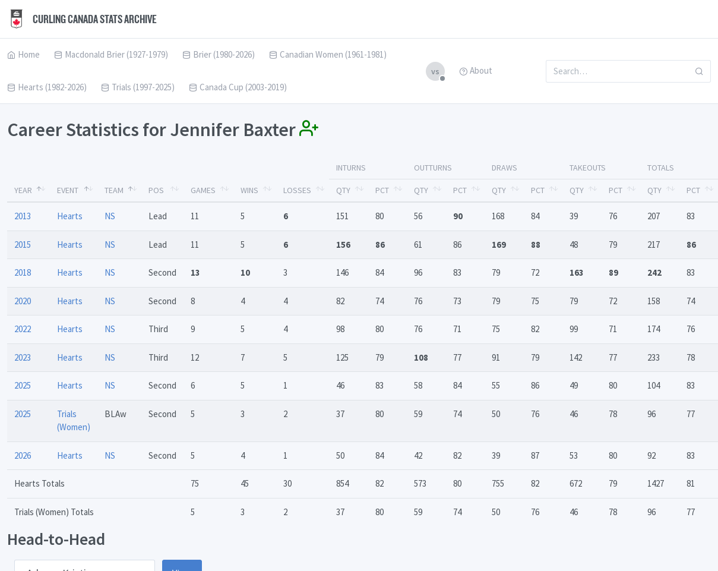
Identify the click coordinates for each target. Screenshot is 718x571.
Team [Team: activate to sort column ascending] (114, 190)
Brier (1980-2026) (218, 54)
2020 (22, 301)
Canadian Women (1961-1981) (328, 54)
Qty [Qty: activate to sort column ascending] (343, 190)
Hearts (70, 216)
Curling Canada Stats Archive (82, 19)
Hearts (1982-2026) (47, 87)
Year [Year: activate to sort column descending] (23, 190)
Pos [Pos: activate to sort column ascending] (156, 190)
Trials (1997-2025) (138, 87)
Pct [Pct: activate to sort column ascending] (382, 190)
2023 (22, 357)
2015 (22, 244)
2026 (22, 455)
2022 (22, 329)
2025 (22, 385)
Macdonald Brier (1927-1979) (111, 54)
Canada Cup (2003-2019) (238, 87)
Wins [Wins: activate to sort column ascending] (249, 190)
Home (23, 54)
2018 (22, 272)
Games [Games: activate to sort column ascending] (203, 190)
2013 (22, 216)
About (475, 70)
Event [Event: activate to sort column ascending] (67, 190)
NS (110, 216)
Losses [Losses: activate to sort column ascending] (297, 190)
